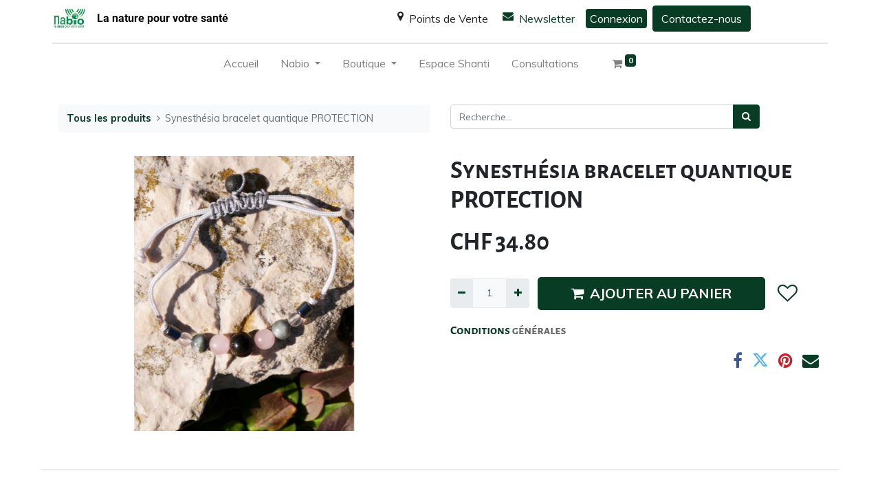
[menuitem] (240, 66)
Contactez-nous (701, 18)
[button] (787, 293)
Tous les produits (109, 118)
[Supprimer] (461, 293)
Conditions (481, 330)
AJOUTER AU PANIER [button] (651, 293)
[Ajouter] (517, 293)
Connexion (616, 18)
